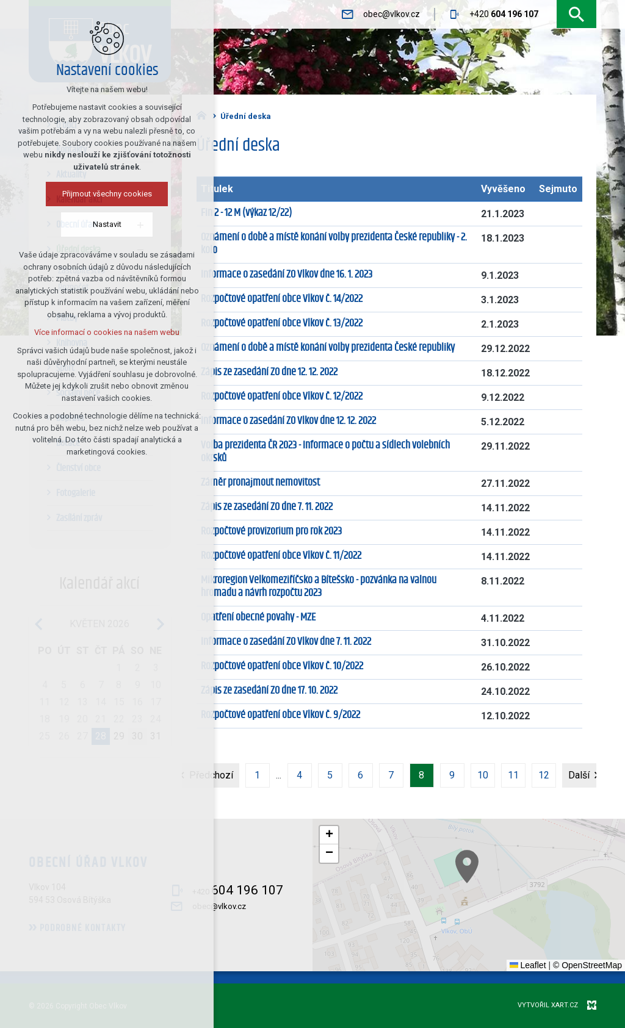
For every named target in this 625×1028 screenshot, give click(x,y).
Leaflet (528, 965)
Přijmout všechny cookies (105, 193)
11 (513, 775)
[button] (509, 894)
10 (482, 775)
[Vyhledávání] (576, 14)
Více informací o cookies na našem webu (105, 332)
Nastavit (105, 224)
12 (543, 775)
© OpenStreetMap (587, 965)
